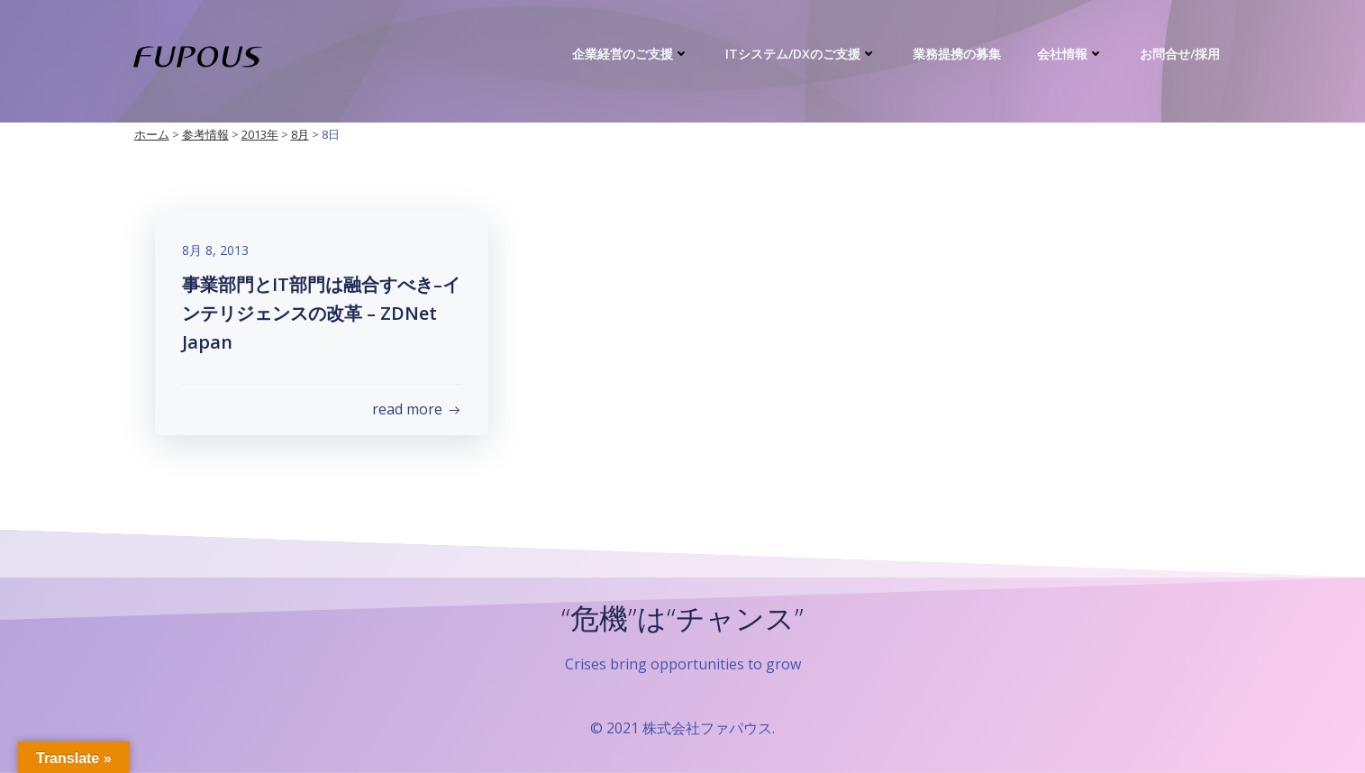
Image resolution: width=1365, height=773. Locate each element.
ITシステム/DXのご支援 (801, 53)
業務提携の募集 (957, 53)
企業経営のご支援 (630, 53)
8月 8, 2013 (215, 250)
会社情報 (1070, 53)
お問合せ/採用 (1180, 53)
